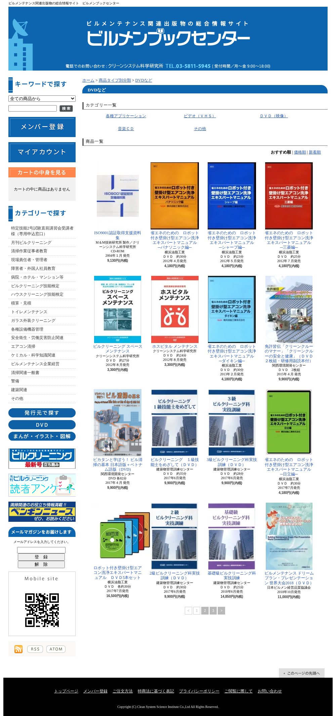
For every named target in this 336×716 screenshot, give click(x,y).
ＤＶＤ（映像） (274, 116)
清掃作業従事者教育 (29, 251)
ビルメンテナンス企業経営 (35, 364)
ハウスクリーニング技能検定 (37, 294)
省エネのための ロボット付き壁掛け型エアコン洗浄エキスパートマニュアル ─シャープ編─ (232, 206)
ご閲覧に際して (238, 691)
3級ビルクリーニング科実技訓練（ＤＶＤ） (232, 428)
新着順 (315, 152)
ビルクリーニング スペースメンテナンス (117, 314)
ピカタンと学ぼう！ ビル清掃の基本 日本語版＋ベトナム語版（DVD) (117, 430)
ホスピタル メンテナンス (175, 312)
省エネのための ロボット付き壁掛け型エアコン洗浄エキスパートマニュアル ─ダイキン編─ (232, 319)
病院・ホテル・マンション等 (37, 277)
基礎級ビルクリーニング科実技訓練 (232, 541)
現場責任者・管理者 (29, 259)
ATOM (56, 649)
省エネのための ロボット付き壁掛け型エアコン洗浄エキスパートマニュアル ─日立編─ (289, 432)
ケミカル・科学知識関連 (33, 355)
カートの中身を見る (42, 172)
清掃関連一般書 (25, 372)
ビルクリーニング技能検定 (35, 286)
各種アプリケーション (126, 116)
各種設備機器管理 (27, 329)
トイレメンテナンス (29, 311)
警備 (15, 381)
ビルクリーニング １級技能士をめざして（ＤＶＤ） (175, 428)
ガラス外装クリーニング (33, 320)
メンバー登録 (95, 691)
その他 (17, 398)
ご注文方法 (123, 691)
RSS (35, 649)
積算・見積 (21, 303)
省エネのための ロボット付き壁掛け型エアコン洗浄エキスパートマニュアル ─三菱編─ (289, 206)
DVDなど (143, 80)
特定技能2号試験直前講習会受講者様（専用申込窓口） (42, 231)
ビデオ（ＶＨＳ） (200, 116)
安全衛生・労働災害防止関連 (37, 337)
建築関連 (19, 389)
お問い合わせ (270, 691)
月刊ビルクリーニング (31, 242)
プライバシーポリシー (199, 691)
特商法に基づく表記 (156, 691)
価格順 (300, 152)
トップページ (66, 691)
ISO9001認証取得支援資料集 (117, 201)
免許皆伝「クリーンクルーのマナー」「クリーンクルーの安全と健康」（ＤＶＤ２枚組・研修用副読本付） (289, 319)
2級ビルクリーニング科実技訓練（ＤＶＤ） (175, 541)
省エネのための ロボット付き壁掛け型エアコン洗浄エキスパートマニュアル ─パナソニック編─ (175, 206)
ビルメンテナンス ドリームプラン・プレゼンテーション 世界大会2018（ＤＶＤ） (289, 544)
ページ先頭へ (302, 673)
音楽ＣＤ (126, 128)
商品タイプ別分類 (115, 80)
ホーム (88, 80)
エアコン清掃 (23, 346)
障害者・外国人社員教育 (33, 268)
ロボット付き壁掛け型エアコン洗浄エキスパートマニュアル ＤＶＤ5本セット (117, 541)
